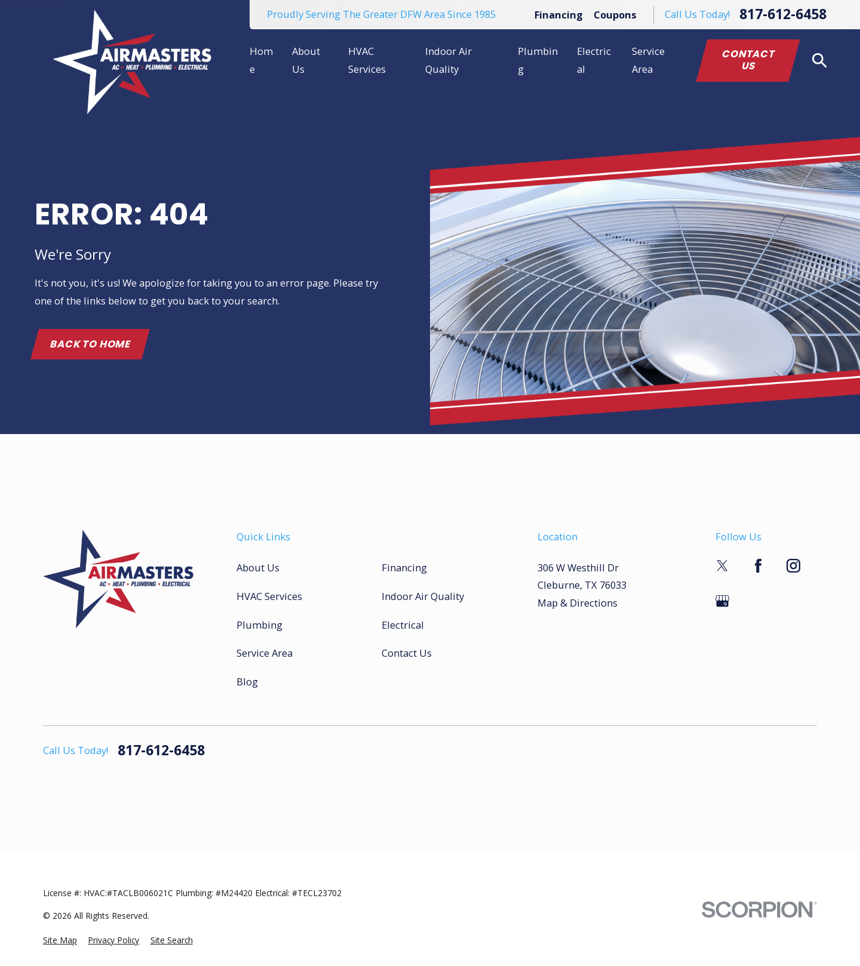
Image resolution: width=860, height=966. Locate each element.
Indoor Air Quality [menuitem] (448, 60)
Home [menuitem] (261, 60)
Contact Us (748, 60)
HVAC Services (269, 596)
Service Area (264, 653)
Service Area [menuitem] (648, 60)
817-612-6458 (783, 14)
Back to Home (90, 344)
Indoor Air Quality (423, 596)
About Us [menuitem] (306, 60)
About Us (258, 567)
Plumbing (259, 625)
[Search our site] (819, 60)
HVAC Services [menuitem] (367, 60)
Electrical (403, 625)
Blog (247, 681)
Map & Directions (578, 603)
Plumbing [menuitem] (538, 60)
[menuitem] (60, 940)
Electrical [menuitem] (594, 60)
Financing (559, 14)
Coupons (615, 14)
